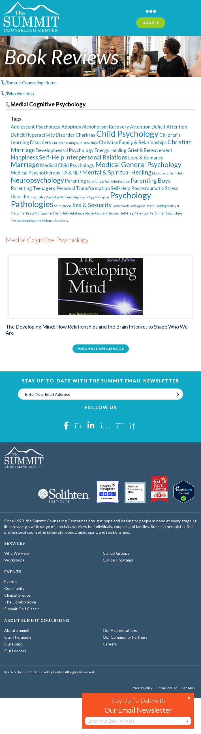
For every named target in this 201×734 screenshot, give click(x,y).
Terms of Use (167, 688)
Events (10, 581)
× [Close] (189, 697)
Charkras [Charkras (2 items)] (85, 135)
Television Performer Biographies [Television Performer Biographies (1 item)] (158, 213)
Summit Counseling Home (32, 82)
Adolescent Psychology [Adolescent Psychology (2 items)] (36, 127)
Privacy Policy (142, 688)
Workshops (14, 560)
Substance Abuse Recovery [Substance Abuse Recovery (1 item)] (88, 213)
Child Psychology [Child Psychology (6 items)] (127, 133)
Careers (110, 644)
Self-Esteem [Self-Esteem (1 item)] (63, 206)
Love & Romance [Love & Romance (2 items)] (145, 158)
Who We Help (20, 93)
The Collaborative (20, 602)
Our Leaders (15, 650)
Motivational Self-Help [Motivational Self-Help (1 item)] (167, 173)
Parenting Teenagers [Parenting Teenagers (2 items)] (33, 188)
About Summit (17, 630)
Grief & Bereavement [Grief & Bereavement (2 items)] (149, 150)
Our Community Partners (125, 637)
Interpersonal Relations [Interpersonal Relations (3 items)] (96, 157)
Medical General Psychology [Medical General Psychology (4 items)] (138, 164)
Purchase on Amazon (100, 348)
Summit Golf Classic (21, 608)
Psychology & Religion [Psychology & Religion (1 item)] (94, 197)
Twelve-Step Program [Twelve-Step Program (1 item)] (26, 220)
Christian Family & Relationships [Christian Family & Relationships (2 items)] (133, 142)
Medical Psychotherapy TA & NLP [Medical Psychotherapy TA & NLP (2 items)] (46, 173)
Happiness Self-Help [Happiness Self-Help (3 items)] (37, 157)
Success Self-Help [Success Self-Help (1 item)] (121, 213)
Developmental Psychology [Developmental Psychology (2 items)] (65, 150)
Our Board (13, 644)
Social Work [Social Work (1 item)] (121, 206)
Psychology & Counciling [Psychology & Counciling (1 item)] (62, 197)
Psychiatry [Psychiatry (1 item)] (38, 197)
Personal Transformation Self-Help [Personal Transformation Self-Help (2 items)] (93, 188)
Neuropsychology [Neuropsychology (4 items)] (37, 180)
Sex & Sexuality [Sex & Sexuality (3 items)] (92, 204)
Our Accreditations (120, 630)
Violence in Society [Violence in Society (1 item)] (55, 220)
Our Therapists (18, 637)
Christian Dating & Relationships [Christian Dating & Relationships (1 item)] (75, 143)
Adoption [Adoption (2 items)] (71, 127)
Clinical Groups (116, 553)
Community (14, 588)
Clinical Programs (118, 560)
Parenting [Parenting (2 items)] (75, 181)
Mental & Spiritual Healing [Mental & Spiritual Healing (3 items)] (116, 172)
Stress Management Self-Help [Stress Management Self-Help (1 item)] (47, 213)
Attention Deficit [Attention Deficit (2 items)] (148, 127)
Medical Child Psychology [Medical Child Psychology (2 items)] (67, 165)
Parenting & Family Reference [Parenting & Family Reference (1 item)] (108, 181)
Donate (150, 22)
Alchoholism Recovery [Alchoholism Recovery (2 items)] (105, 127)
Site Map (188, 688)
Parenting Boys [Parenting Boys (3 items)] (151, 180)
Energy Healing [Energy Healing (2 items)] (111, 150)
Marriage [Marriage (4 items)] (25, 164)
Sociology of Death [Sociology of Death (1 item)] (142, 206)
